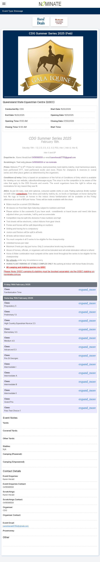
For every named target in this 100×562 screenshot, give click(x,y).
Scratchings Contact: (13, 499)
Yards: (6, 423)
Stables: (6, 446)
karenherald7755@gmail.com (16, 526)
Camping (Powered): (12, 454)
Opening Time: (12, 121)
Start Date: (56, 109)
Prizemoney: (9, 530)
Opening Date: (57, 115)
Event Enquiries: (10, 476)
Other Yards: (9, 438)
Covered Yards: (10, 430)
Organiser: (8, 507)
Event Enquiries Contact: (14, 484)
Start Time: (56, 127)
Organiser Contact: (12, 515)
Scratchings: (9, 491)
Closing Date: (57, 121)
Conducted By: (12, 109)
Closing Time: (11, 127)
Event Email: (8, 523)
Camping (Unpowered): (14, 462)
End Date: (9, 115)
